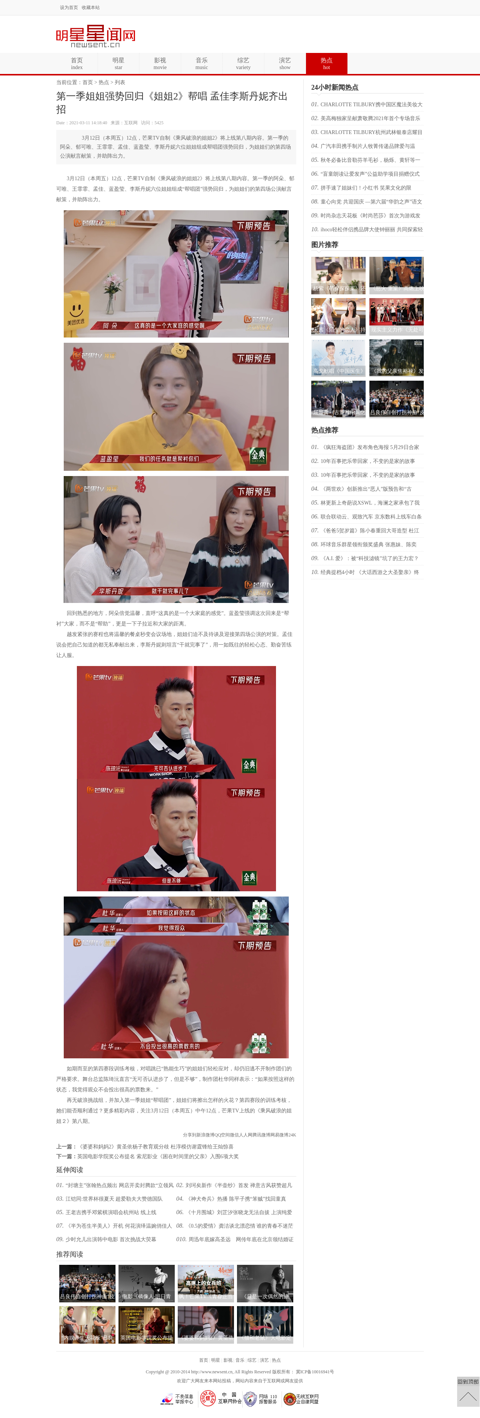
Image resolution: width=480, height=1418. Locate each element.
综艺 (252, 1360)
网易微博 (279, 1135)
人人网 (245, 1135)
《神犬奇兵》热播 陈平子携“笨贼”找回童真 (236, 1199)
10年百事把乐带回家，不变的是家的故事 (368, 461)
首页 (87, 82)
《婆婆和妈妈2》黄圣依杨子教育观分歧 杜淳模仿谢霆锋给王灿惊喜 (155, 1147)
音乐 (240, 1360)
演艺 (264, 1360)
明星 (215, 1360)
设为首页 (69, 7)
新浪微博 (205, 1135)
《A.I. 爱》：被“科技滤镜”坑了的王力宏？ (370, 558)
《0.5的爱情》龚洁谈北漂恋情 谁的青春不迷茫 (239, 1226)
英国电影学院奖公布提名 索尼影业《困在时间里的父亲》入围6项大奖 (158, 1156)
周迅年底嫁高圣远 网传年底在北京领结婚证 (241, 1239)
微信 (234, 1135)
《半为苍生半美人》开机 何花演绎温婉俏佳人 (119, 1226)
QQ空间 (222, 1135)
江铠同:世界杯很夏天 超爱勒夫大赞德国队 (114, 1199)
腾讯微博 (261, 1135)
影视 (228, 1360)
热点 (104, 82)
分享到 (189, 1135)
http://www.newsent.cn (211, 1371)
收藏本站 (91, 7)
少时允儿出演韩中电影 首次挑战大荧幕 (111, 1239)
